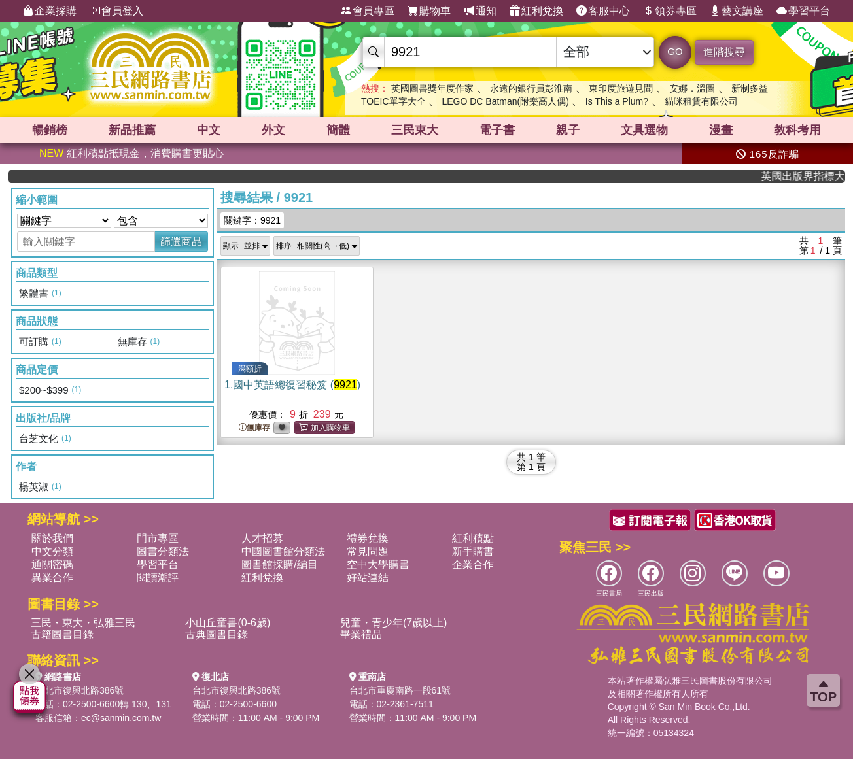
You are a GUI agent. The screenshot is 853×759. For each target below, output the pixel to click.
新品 (132, 130)
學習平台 (803, 11)
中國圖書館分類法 (283, 551)
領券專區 (670, 11)
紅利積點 (473, 538)
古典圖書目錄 (216, 634)
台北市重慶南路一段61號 (400, 690)
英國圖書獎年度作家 (432, 88)
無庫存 (254, 427)
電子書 (497, 130)
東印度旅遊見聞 (621, 88)
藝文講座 (736, 11)
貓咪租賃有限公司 (701, 101)
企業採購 (50, 11)
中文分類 (52, 551)
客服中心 (603, 11)
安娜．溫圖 (692, 88)
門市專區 (158, 538)
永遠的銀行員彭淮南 (531, 88)
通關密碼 (52, 564)
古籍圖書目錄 (62, 634)
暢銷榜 (49, 130)
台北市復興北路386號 (79, 690)
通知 (480, 11)
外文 (273, 130)
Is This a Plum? (616, 101)
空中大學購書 (378, 564)
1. (292, 384)
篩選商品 (181, 241)
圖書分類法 (163, 551)
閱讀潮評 (158, 577)
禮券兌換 (368, 538)
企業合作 (473, 564)
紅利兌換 (536, 11)
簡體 (338, 130)
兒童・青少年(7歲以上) (393, 622)
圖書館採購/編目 (279, 564)
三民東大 (414, 130)
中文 (208, 130)
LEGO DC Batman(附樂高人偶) (505, 101)
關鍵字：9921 (252, 220)
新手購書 (473, 551)
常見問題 (368, 551)
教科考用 (797, 130)
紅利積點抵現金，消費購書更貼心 (131, 153)
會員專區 (367, 11)
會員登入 (116, 11)
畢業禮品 (361, 634)
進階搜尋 (724, 52)
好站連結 (368, 577)
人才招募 (262, 538)
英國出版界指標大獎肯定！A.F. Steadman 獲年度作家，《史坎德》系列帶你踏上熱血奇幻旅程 (809, 176)
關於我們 (52, 538)
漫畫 (721, 130)
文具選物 (644, 130)
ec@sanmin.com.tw (121, 718)
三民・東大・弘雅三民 (83, 622)
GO (674, 51)
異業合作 (52, 577)
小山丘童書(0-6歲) (227, 622)
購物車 (429, 11)
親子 (568, 130)
